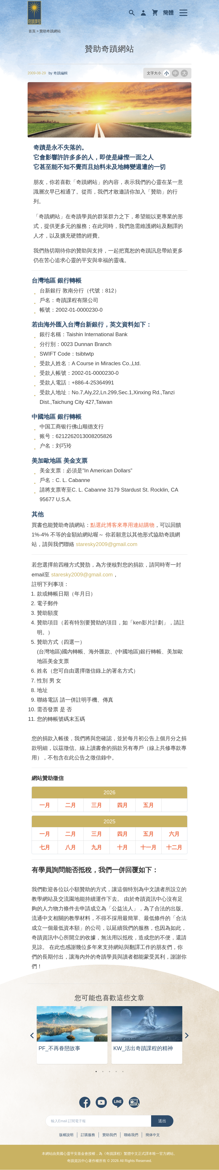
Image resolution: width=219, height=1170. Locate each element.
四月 (122, 805)
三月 (96, 805)
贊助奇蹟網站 (50, 31)
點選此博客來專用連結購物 (122, 525)
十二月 (174, 847)
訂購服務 (88, 1135)
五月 (148, 805)
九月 (96, 847)
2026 (115, 1161)
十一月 (148, 847)
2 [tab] (103, 1072)
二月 (70, 805)
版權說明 (66, 1135)
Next (186, 1035)
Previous (32, 1035)
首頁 (32, 31)
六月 (174, 834)
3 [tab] (109, 1072)
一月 (44, 805)
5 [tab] (123, 1072)
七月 (44, 847)
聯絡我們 (131, 1135)
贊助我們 (109, 1135)
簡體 (168, 13)
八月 (70, 847)
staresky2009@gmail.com (106, 544)
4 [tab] (116, 1072)
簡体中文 (153, 1135)
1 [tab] (96, 1072)
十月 (122, 847)
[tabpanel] (72, 1035)
